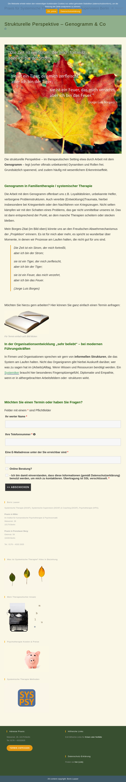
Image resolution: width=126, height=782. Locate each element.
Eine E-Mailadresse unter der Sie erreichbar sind (36, 452)
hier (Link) (79, 762)
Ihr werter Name (16, 416)
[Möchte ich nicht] (122, 7)
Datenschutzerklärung (70, 11)
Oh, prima (51, 11)
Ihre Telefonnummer (20, 434)
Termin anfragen (20, 748)
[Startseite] (5, 29)
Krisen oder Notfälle (93, 737)
